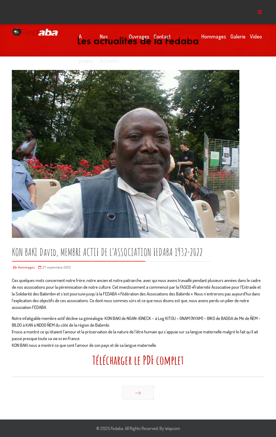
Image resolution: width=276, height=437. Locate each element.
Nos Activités (109, 40)
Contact (162, 36)
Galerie (238, 36)
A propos (86, 40)
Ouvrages (139, 36)
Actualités (186, 36)
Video (256, 36)
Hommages (213, 36)
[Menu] (260, 12)
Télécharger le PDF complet (138, 360)
